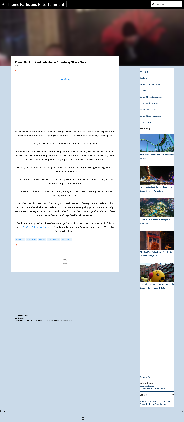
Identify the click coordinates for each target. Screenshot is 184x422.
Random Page (146, 377)
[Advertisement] (65, 292)
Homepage (144, 71)
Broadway (65, 79)
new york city (53, 239)
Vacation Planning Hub (150, 84)
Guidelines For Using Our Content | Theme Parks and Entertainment (43, 320)
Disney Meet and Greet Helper (153, 388)
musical (42, 239)
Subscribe (72, 4)
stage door (66, 239)
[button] (16, 70)
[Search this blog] (169, 4)
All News (143, 78)
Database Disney (147, 386)
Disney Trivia (145, 122)
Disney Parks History (149, 103)
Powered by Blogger (92, 418)
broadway (20, 239)
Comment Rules (21, 315)
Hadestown (31, 239)
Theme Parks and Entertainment (35, 4)
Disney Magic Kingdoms (150, 116)
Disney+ (143, 90)
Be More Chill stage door (35, 227)
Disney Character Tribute (151, 97)
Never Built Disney (148, 110)
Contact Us (19, 318)
